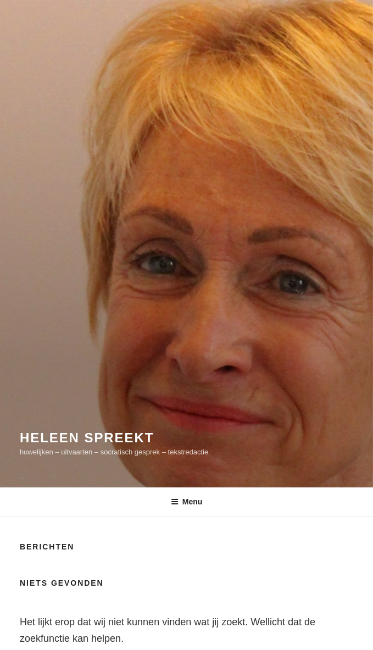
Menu (187, 501)
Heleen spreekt (87, 437)
